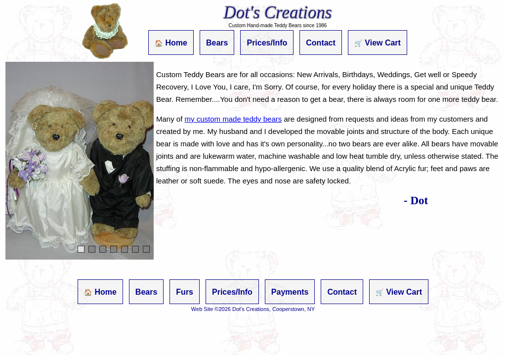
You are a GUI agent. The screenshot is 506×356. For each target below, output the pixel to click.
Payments (290, 292)
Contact (321, 43)
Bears (217, 43)
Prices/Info (267, 43)
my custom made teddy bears (233, 119)
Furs (184, 292)
